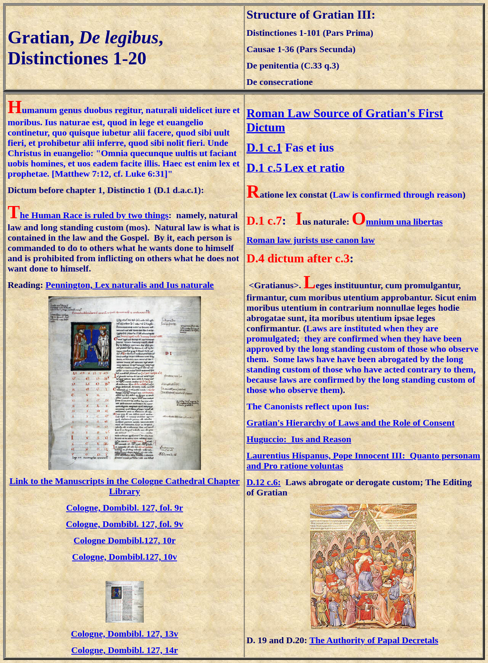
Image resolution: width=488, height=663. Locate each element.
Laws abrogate (314, 482)
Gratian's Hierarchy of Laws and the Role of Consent (351, 423)
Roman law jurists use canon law (311, 240)
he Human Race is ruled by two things (94, 215)
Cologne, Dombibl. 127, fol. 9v (124, 524)
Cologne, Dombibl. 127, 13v (124, 634)
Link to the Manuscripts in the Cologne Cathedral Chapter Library (125, 486)
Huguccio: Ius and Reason (299, 439)
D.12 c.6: (264, 482)
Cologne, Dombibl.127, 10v (124, 557)
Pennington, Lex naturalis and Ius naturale (129, 285)
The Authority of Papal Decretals (373, 640)
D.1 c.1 (264, 147)
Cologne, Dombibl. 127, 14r (124, 650)
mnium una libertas (404, 222)
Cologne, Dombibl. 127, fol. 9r (124, 508)
